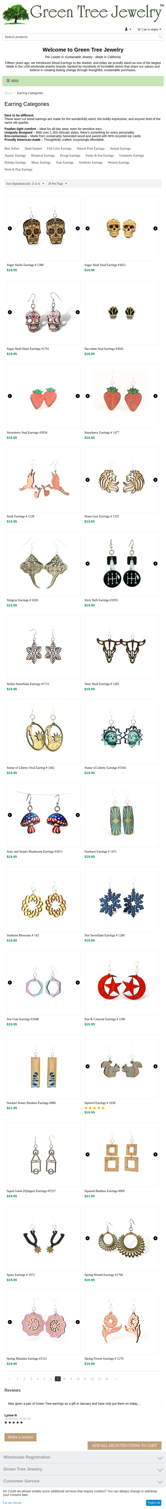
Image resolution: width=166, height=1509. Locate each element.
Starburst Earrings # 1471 (100, 851)
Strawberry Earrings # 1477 (101, 432)
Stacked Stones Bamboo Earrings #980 (31, 1103)
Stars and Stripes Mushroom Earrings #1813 (34, 851)
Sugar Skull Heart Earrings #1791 (28, 349)
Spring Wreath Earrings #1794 (103, 1275)
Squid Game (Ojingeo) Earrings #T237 (31, 1191)
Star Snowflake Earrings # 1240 (104, 935)
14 (106, 1379)
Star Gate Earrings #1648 (23, 1019)
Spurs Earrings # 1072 (21, 1275)
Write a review (20, 1437)
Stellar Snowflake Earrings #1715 (28, 684)
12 (92, 1379)
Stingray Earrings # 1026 (22, 600)
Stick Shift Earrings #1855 (101, 600)
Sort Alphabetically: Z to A (25, 184)
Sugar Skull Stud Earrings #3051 (105, 265)
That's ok (153, 1502)
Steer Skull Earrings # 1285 (101, 684)
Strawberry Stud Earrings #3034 (27, 432)
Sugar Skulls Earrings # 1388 (25, 265)
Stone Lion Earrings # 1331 (101, 516)
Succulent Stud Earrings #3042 (103, 349)
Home (9, 93)
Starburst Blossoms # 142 (23, 935)
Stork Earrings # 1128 (20, 516)
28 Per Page (57, 184)
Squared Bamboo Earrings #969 (104, 1191)
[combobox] (83, 37)
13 (99, 1379)
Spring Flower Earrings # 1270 (103, 1358)
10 (78, 1379)
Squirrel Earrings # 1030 (99, 1103)
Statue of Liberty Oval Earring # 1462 (30, 767)
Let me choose (12, 1502)
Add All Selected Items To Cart (124, 1445)
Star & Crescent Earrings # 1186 (104, 1019)
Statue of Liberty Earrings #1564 (105, 767)
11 (85, 1379)
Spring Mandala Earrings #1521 (27, 1358)
